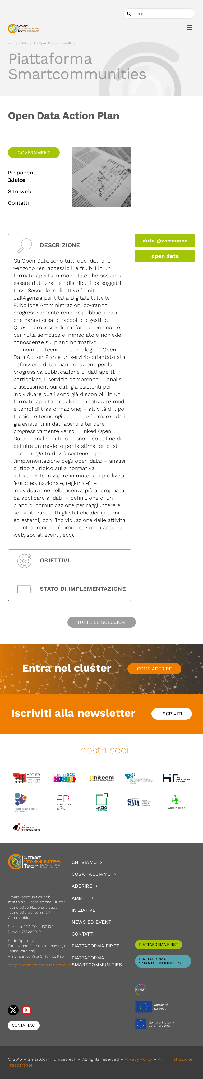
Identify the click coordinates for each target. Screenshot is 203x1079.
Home (12, 43)
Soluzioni (28, 43)
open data (165, 256)
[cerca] (159, 13)
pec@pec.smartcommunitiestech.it (40, 965)
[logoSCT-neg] (34, 856)
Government (33, 152)
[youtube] (26, 1010)
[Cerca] (129, 13)
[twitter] (13, 1010)
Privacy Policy (138, 1059)
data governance (165, 240)
